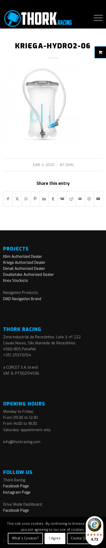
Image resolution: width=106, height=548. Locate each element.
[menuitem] (96, 18)
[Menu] (96, 18)
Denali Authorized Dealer (24, 268)
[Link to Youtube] (98, 198)
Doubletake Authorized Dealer (28, 274)
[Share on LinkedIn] (44, 198)
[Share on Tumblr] (53, 198)
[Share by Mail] (80, 198)
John (69, 165)
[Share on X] (17, 198)
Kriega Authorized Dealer (24, 262)
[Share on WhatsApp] (26, 198)
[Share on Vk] (62, 198)
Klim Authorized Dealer (22, 256)
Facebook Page (16, 486)
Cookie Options (83, 538)
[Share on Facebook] (8, 198)
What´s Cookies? (25, 538)
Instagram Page (16, 492)
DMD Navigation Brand (22, 298)
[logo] (43, 18)
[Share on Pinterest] (35, 198)
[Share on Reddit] (71, 198)
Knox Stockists (15, 280)
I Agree (54, 538)
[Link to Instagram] (89, 198)
